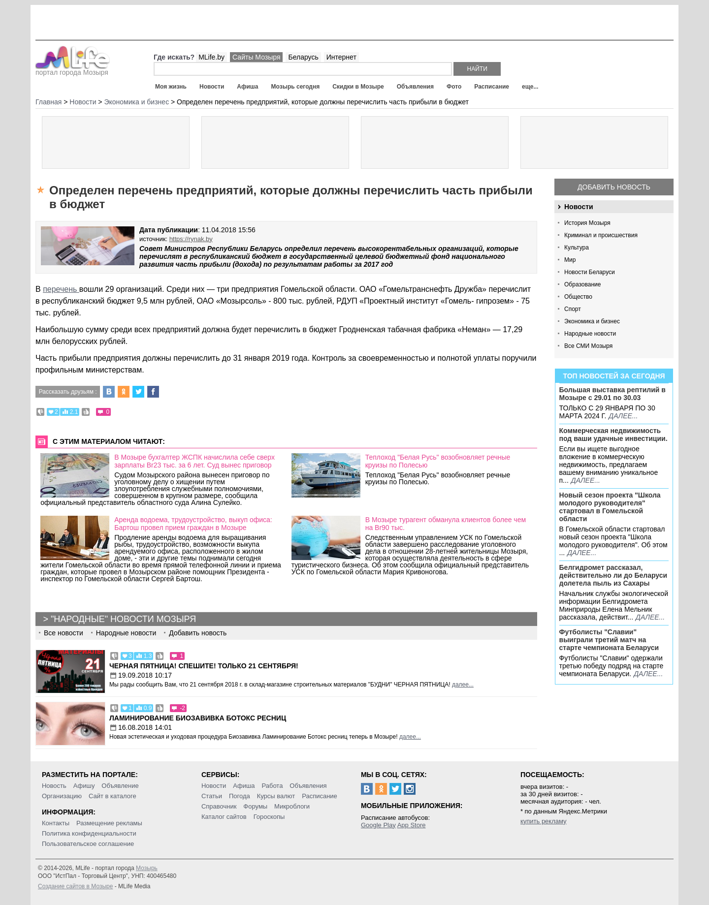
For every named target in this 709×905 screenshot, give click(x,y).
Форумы (255, 806)
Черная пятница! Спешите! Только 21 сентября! (203, 666)
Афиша (247, 86)
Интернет (341, 57)
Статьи (211, 796)
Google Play (378, 825)
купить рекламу (543, 821)
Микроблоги (292, 806)
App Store (411, 825)
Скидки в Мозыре (358, 86)
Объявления (415, 86)
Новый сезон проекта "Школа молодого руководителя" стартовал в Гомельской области (610, 507)
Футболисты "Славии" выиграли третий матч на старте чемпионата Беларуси (609, 640)
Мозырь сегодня (295, 86)
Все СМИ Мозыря (588, 346)
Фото (454, 86)
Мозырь (147, 868)
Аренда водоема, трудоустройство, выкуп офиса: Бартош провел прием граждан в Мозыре (193, 523)
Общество (578, 296)
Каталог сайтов (224, 816)
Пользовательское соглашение (88, 843)
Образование (582, 284)
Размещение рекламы (109, 823)
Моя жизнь (171, 86)
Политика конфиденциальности (89, 833)
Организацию (62, 796)
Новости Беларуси (589, 272)
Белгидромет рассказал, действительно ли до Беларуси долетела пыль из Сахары (613, 575)
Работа (272, 785)
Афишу (84, 785)
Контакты (55, 823)
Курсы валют (276, 796)
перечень (61, 289)
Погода (239, 796)
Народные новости (590, 333)
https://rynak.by (191, 239)
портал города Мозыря (72, 69)
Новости (211, 86)
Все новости (63, 633)
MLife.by (211, 57)
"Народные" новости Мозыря (123, 619)
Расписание (491, 86)
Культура (576, 247)
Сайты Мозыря (256, 57)
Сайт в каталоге (112, 796)
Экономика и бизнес (592, 321)
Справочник (219, 806)
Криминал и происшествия (601, 235)
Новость (54, 785)
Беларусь (303, 57)
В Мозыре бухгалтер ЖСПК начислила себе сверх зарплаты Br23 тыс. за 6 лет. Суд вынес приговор (194, 461)
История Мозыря (587, 222)
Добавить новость (614, 187)
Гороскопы (269, 816)
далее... (623, 416)
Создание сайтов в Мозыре (75, 886)
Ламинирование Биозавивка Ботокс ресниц (197, 718)
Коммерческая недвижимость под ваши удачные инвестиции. (613, 434)
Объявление (119, 785)
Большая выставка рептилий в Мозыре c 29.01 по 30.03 (612, 394)
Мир (570, 259)
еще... (530, 86)
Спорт (572, 309)
